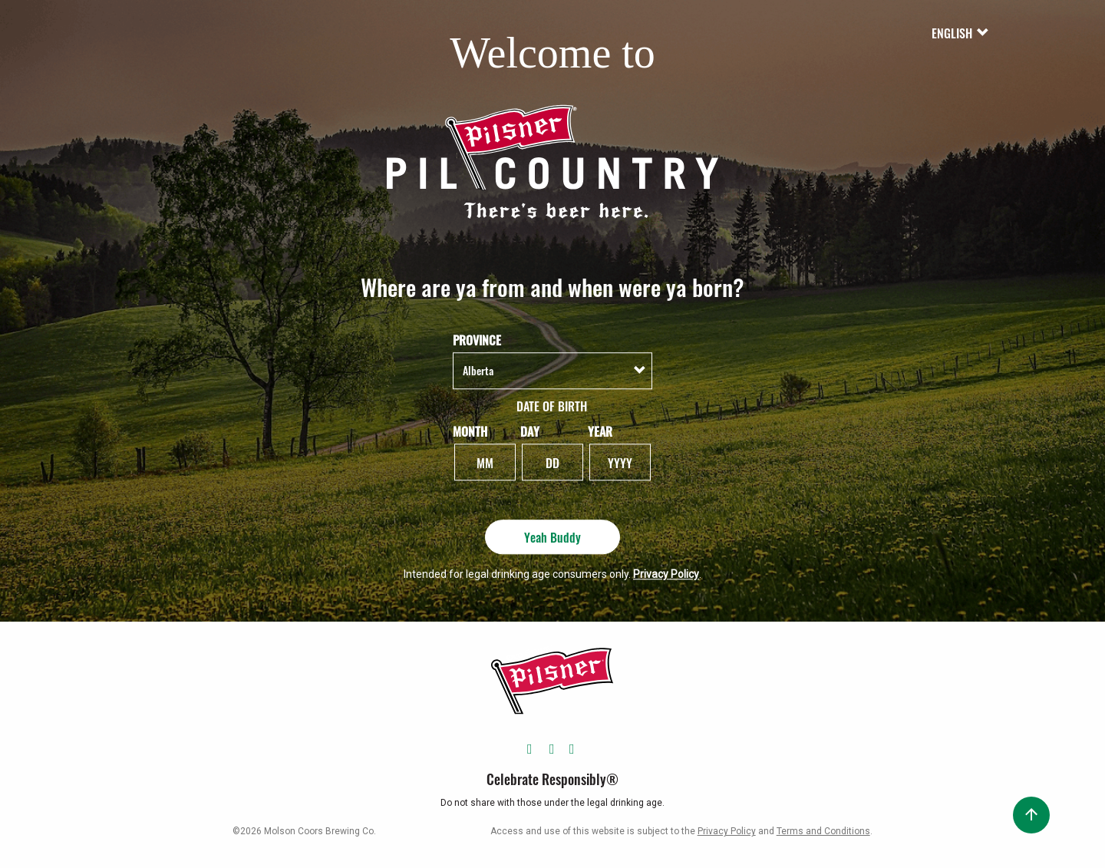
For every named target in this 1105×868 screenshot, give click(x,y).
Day (529, 431)
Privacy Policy (666, 574)
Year (600, 431)
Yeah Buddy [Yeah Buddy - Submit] (552, 536)
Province (477, 340)
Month (470, 431)
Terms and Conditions (823, 831)
